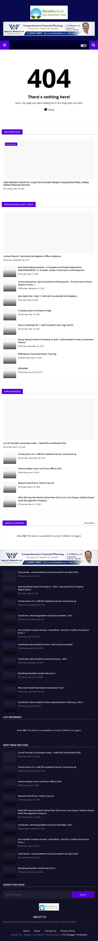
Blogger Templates (33, 934)
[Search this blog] (38, 894)
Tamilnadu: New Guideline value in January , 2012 (42, 658)
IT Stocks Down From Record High (34, 310)
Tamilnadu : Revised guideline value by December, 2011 (45, 615)
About (37, 930)
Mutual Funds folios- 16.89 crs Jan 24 (36, 482)
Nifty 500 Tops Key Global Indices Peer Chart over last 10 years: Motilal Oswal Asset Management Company (56, 499)
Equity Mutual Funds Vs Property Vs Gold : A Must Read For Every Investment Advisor (55, 341)
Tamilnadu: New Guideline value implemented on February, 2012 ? (50, 702)
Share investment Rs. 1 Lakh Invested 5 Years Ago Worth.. (46, 325)
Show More (89, 523)
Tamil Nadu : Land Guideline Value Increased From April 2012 (48, 572)
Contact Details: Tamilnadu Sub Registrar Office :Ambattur (32, 256)
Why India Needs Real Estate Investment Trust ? (41, 687)
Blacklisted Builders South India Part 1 (37, 673)
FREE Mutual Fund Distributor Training (37, 353)
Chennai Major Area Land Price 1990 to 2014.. (40, 468)
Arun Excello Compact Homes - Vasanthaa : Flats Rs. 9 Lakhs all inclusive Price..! (53, 631)
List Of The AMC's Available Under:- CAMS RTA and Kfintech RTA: (35, 443)
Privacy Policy (68, 930)
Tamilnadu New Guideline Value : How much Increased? (45, 644)
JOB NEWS (23, 368)
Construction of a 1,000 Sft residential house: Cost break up (47, 454)
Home (49, 109)
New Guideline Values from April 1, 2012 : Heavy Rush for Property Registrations (50, 588)
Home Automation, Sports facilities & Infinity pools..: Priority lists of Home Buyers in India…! (55, 283)
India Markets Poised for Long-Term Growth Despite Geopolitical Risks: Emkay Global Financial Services (46, 183)
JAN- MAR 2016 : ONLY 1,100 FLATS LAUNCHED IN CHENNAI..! (48, 296)
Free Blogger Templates (74, 934)
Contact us (50, 930)
